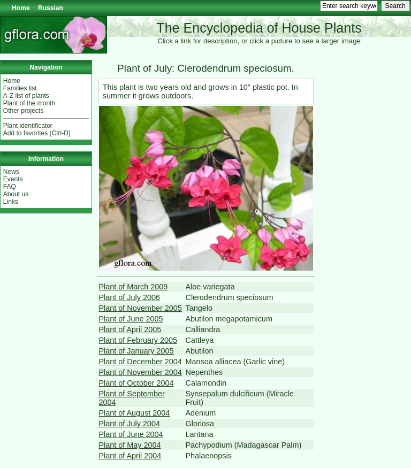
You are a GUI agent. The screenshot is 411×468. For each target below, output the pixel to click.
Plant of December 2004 (140, 361)
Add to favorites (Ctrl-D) (37, 133)
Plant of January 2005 (136, 351)
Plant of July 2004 (129, 423)
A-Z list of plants (26, 95)
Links (10, 201)
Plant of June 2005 (131, 318)
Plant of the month (29, 103)
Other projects (23, 110)
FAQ (9, 186)
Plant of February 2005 (138, 340)
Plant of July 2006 (129, 297)
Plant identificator (27, 125)
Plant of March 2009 (133, 286)
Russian (50, 8)
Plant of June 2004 (131, 434)
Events (13, 179)
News (11, 171)
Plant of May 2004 (130, 445)
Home (20, 8)
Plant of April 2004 (130, 455)
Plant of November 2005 (140, 308)
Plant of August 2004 (134, 413)
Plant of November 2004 (140, 372)
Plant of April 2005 (130, 329)
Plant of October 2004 (136, 383)
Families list (20, 88)
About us (15, 194)
